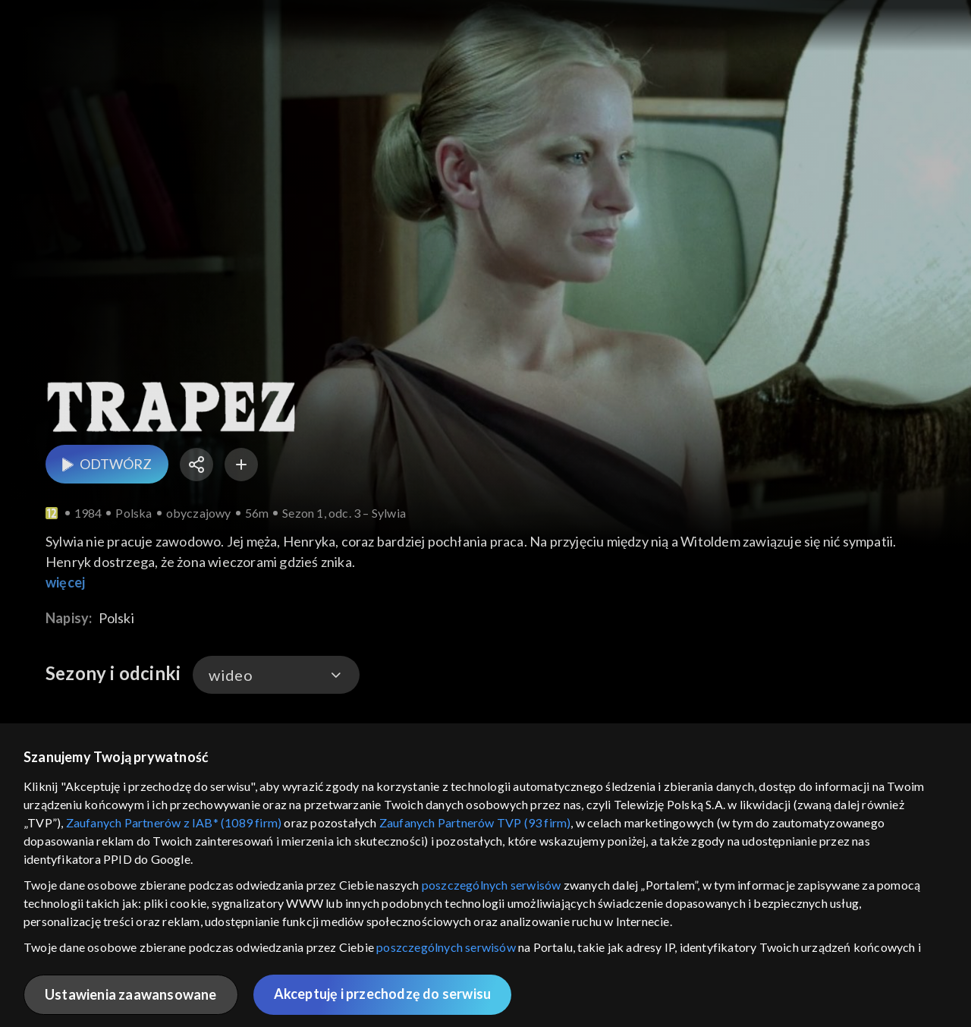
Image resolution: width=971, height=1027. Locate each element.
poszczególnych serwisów (491, 884)
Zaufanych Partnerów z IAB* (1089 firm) (174, 822)
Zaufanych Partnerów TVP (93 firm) (475, 822)
